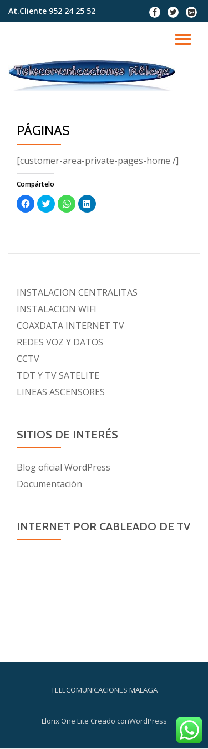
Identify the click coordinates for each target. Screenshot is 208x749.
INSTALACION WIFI (57, 309)
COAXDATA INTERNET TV (70, 325)
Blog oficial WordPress (63, 467)
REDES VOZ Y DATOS (60, 342)
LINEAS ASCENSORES (61, 392)
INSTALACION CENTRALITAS (77, 292)
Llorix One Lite (66, 721)
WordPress (148, 721)
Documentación (49, 484)
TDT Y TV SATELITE (58, 375)
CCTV (28, 359)
